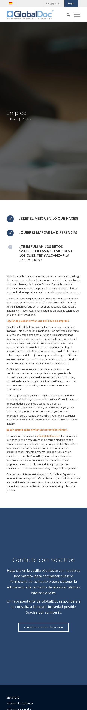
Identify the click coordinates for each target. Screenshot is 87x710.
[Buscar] (66, 14)
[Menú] (75, 14)
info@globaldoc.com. (49, 436)
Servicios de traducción (20, 703)
